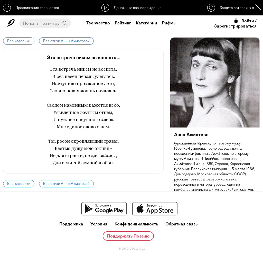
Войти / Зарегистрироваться (235, 23)
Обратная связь (181, 224)
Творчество (98, 22)
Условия (98, 224)
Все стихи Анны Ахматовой (66, 41)
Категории (146, 22)
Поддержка (71, 224)
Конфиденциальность (136, 224)
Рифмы (169, 22)
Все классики (18, 41)
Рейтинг (123, 22)
